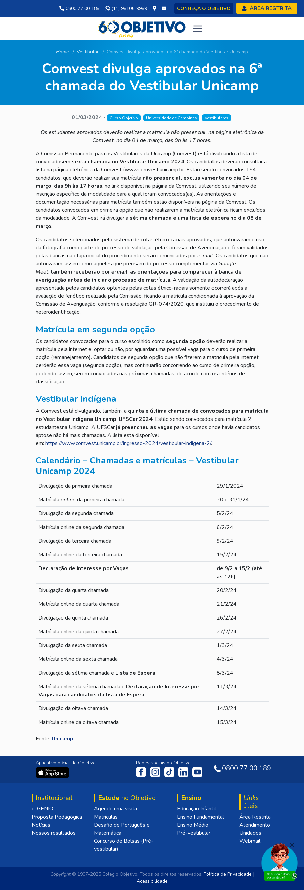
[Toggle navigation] (197, 28)
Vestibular (88, 52)
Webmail (249, 841)
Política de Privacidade (228, 874)
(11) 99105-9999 (126, 8)
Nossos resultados (54, 833)
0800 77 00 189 (79, 8)
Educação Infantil (196, 808)
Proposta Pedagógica (57, 817)
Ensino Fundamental (200, 817)
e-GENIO (42, 808)
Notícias (41, 825)
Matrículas (106, 817)
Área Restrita (255, 817)
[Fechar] (292, 845)
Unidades (250, 833)
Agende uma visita (115, 808)
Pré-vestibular (193, 833)
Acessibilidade (152, 881)
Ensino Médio (192, 825)
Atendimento (254, 825)
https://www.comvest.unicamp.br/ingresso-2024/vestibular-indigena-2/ (128, 443)
